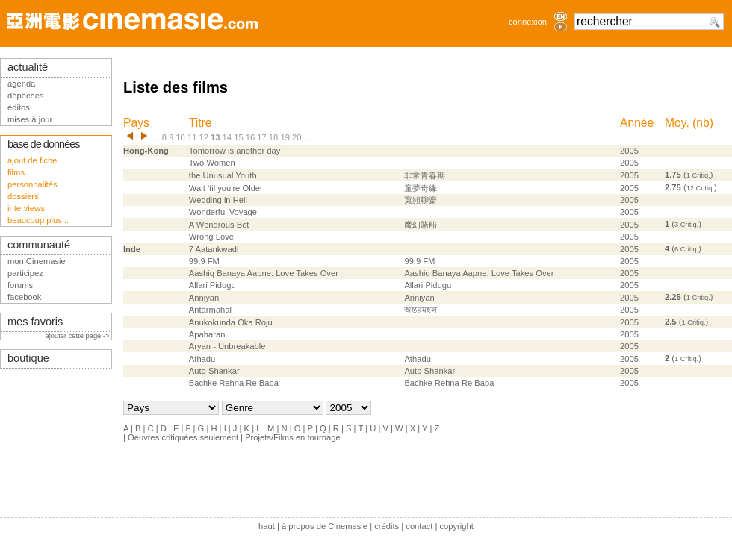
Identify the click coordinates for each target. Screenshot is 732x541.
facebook (24, 297)
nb (702, 122)
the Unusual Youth (223, 175)
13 (215, 137)
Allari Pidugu (212, 285)
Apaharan (207, 334)
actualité (27, 67)
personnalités (32, 184)
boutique (28, 358)
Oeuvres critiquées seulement (183, 437)
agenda (21, 83)
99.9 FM (204, 261)
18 (273, 137)
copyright (456, 526)
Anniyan (204, 297)
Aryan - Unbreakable (227, 346)
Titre (200, 122)
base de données (43, 144)
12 (203, 137)
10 (180, 137)
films (16, 172)
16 (250, 137)
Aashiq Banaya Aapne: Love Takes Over (263, 273)
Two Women (212, 162)
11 (191, 137)
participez (25, 273)
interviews (26, 208)
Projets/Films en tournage (292, 437)
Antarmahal (210, 309)
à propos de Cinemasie (324, 526)
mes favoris (35, 322)
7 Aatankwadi (214, 249)
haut (266, 526)
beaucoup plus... (38, 220)
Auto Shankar (214, 370)
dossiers (23, 196)
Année (637, 122)
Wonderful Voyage (223, 211)
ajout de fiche (32, 160)
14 (227, 137)
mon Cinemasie (36, 261)
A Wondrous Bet (219, 224)
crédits (386, 526)
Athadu (202, 358)
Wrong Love (211, 236)
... (155, 137)
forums (20, 285)
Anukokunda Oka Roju (231, 322)
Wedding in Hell (218, 200)
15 (238, 137)
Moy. (677, 122)
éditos (18, 107)
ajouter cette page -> (78, 336)
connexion (528, 21)
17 (261, 137)
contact (419, 526)
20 (296, 137)
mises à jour (29, 119)
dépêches (25, 95)
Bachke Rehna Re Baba (234, 382)
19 (284, 137)
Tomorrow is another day (235, 150)
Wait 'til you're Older (226, 188)
